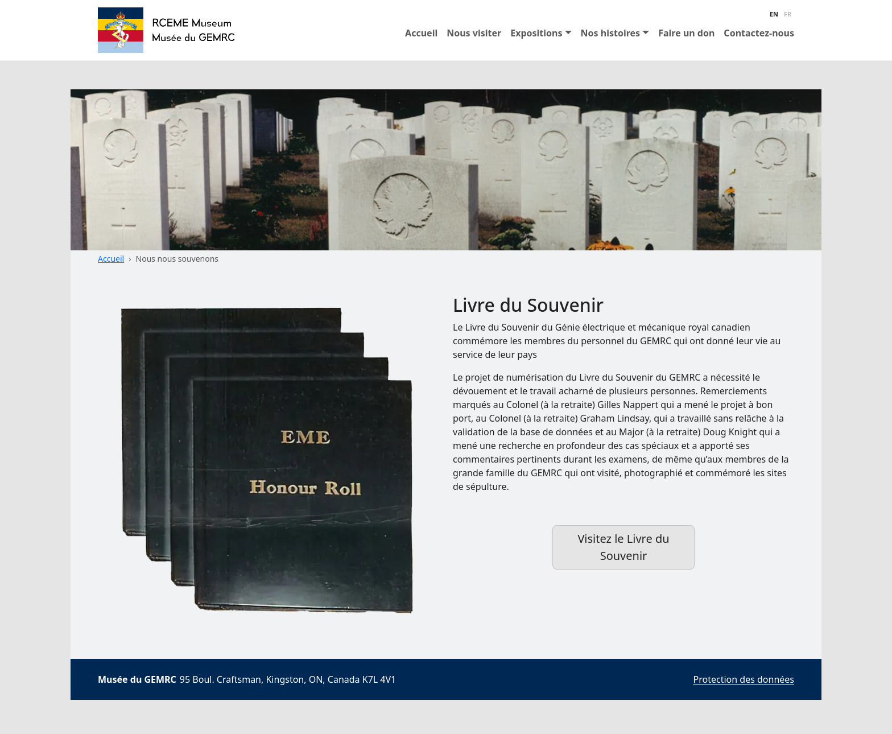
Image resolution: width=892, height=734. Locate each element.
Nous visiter (474, 33)
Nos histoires (611, 33)
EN (774, 14)
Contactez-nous (759, 33)
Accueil (421, 33)
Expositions (536, 33)
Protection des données (743, 679)
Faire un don (686, 33)
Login (683, 680)
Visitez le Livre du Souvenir (623, 547)
